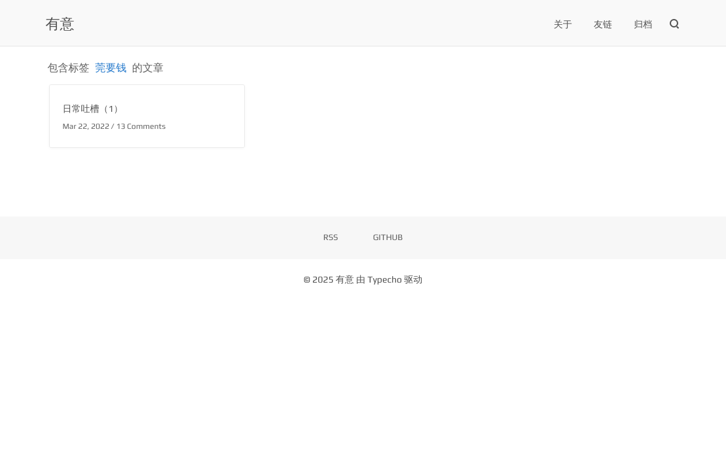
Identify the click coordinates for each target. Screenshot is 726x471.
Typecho (384, 280)
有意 (60, 23)
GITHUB (388, 237)
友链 (603, 25)
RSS (330, 237)
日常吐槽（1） (93, 109)
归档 (643, 25)
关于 (563, 25)
